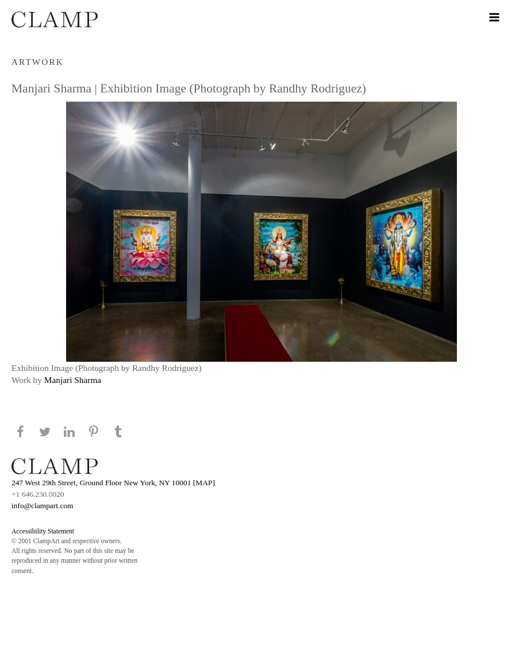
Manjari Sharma (72, 380)
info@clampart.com (42, 505)
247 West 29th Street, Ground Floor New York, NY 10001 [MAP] (113, 482)
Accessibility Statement (42, 531)
